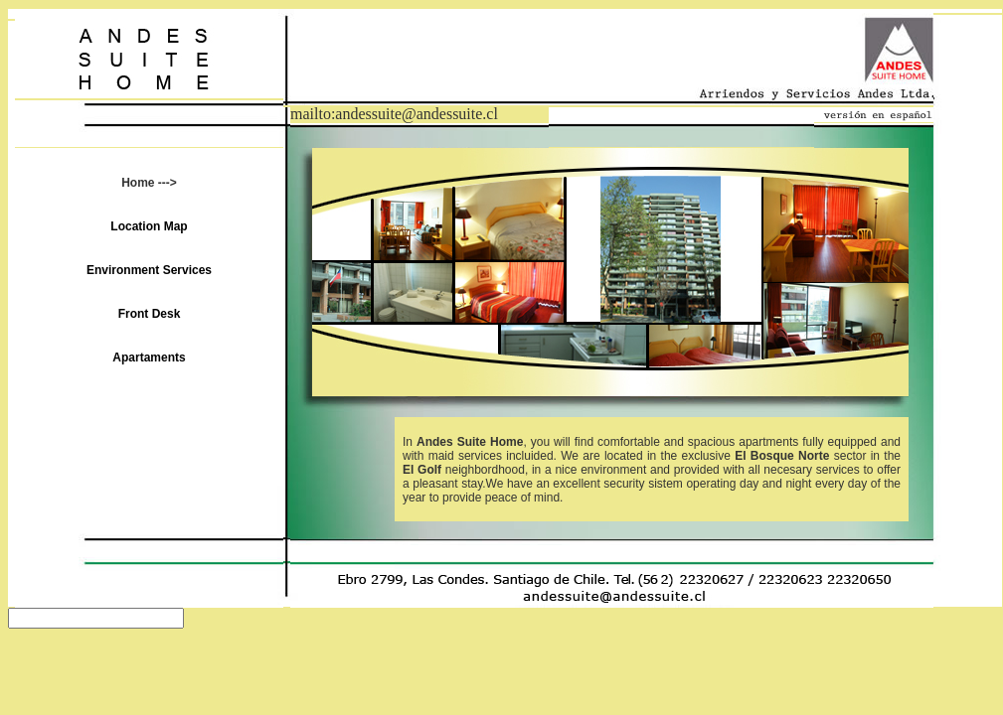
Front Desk (149, 314)
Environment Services (149, 270)
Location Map (148, 226)
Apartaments (148, 357)
